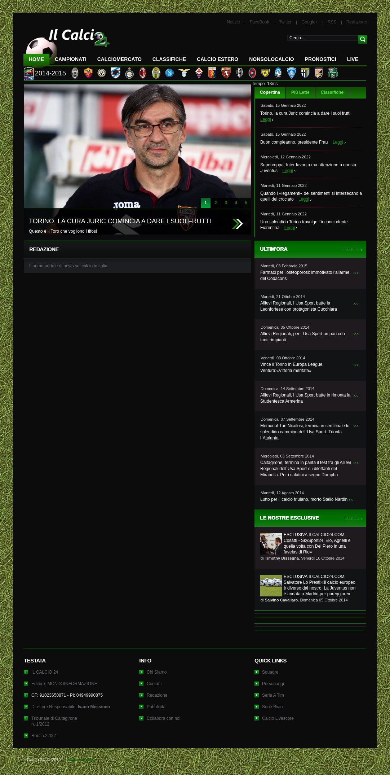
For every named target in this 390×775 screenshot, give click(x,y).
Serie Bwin (272, 706)
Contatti (154, 683)
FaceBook (259, 22)
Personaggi (273, 683)
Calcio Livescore (278, 718)
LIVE (352, 59)
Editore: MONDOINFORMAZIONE (64, 683)
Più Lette (300, 92)
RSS (332, 22)
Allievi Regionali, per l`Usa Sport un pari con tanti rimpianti (302, 336)
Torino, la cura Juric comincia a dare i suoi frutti (305, 113)
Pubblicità (156, 706)
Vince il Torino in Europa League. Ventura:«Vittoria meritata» (292, 367)
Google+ (309, 22)
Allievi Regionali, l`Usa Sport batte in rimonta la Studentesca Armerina (305, 398)
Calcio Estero (217, 59)
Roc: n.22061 (44, 735)
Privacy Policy (80, 759)
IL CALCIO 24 (44, 672)
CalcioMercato (119, 59)
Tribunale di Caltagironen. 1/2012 (54, 721)
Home (36, 59)
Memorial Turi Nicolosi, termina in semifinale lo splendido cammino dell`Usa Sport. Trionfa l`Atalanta (304, 432)
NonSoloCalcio (271, 59)
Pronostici (320, 59)
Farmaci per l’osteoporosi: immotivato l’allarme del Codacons (304, 275)
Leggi (265, 119)
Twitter (285, 22)
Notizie (233, 22)
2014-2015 (50, 73)
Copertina (270, 92)
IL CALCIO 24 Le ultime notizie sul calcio (66, 45)
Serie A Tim (273, 695)
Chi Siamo (157, 672)
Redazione (356, 22)
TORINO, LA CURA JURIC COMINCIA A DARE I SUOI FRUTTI (120, 221)
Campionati (71, 59)
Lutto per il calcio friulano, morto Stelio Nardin (303, 499)
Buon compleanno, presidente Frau (294, 142)
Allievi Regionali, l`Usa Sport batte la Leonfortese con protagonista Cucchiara (298, 306)
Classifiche (332, 92)
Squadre (270, 672)
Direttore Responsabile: (70, 706)
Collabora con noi (163, 718)
